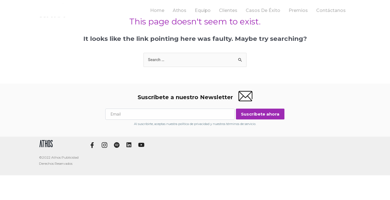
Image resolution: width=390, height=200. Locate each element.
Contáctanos (332, 10)
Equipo (210, 10)
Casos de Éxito (268, 10)
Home (166, 10)
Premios (301, 10)
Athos (187, 10)
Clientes (234, 10)
